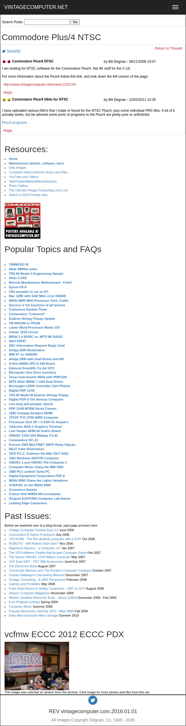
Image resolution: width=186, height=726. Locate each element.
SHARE (11, 51)
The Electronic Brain (23, 566)
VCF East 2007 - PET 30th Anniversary (36, 561)
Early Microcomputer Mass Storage (33, 615)
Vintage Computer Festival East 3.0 (33, 530)
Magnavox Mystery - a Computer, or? (35, 548)
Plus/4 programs (14, 123)
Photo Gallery (18, 185)
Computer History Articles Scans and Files (38, 172)
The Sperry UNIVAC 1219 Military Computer (40, 557)
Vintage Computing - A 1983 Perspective (37, 579)
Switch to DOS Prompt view (28, 195)
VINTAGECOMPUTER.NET (36, 7)
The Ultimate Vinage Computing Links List (38, 190)
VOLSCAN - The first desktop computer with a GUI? (45, 539)
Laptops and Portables (24, 584)
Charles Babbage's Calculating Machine (37, 575)
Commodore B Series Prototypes (32, 534)
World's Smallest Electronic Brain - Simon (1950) (43, 597)
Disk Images (17, 167)
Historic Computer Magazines (29, 593)
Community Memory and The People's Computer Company (50, 570)
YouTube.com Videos (24, 176)
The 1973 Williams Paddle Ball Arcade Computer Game (48, 552)
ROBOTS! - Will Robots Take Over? (34, 543)
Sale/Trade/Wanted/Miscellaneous (33, 181)
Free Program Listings (24, 602)
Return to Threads (169, 48)
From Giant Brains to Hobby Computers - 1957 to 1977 (47, 588)
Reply (7, 93)
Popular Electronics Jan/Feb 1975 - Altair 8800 (41, 611)
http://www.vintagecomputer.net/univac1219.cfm (39, 85)
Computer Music (20, 606)
